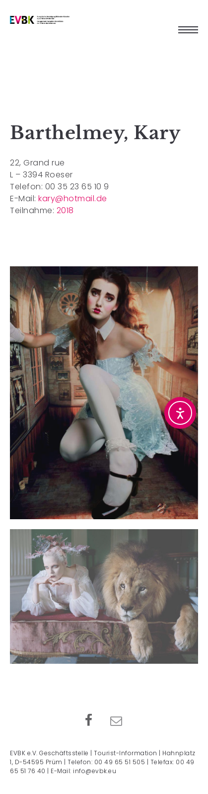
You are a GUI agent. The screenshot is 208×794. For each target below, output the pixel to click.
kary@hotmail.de (72, 198)
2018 (65, 210)
